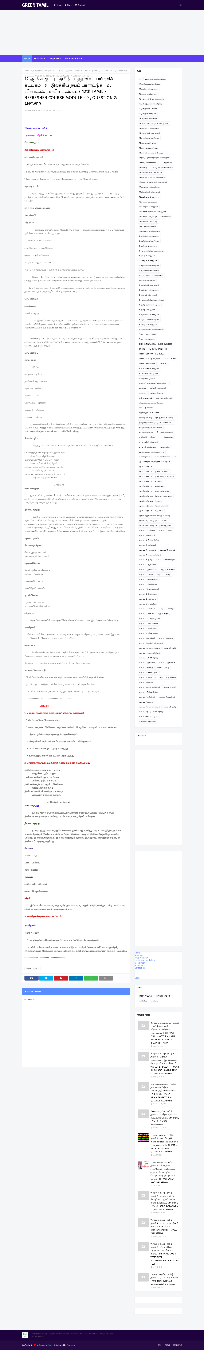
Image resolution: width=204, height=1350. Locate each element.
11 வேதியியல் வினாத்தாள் (162, 168)
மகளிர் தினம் (144, 457)
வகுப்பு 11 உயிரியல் (147, 530)
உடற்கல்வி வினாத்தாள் (148, 373)
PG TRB (142, 349)
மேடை (165, 521)
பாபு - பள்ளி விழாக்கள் (148, 442)
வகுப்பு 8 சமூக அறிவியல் (149, 687)
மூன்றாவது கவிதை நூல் (148, 521)
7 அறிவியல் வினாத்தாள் (149, 266)
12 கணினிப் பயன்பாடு (148, 221)
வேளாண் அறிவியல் (147, 722)
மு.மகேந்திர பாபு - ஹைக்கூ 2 (151, 511)
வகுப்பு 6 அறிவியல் (147, 535)
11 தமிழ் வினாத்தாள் (147, 163)
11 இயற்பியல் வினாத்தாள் (149, 133)
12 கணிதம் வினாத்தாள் (148, 207)
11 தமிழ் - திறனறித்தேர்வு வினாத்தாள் (154, 158)
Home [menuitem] (27, 58)
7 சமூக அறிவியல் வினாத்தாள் (151, 275)
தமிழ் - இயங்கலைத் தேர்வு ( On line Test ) (156, 422)
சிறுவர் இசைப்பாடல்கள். (149, 413)
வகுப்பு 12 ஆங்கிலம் (147, 599)
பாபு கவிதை (165, 447)
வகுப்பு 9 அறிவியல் (147, 697)
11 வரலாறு (143, 168)
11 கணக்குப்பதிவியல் (148, 143)
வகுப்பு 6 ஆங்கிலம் (147, 638)
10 (140, 79)
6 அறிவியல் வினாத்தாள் (149, 236)
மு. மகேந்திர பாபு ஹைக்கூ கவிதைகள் (154, 462)
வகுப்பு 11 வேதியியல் (148, 584)
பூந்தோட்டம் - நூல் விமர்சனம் (151, 452)
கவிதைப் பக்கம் (145, 398)
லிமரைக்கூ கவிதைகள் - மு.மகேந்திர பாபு (156, 525)
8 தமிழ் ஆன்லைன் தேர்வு (149, 305)
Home (58, 5)
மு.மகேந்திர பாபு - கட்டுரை (150, 481)
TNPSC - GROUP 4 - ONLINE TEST (152, 354)
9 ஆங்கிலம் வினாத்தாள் (149, 320)
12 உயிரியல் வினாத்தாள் (149, 197)
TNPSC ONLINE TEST (147, 364)
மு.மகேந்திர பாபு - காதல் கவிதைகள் (154, 491)
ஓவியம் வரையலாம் (158, 388)
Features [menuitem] (38, 58)
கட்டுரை (142, 393)
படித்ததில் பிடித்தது (147, 437)
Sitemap (138, 955)
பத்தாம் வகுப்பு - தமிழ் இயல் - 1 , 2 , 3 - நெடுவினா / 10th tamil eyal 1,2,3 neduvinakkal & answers (164, 1279)
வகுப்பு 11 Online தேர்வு (165, 560)
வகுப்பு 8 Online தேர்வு (148, 673)
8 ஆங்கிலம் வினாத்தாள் (149, 290)
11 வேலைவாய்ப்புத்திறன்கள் (150, 172)
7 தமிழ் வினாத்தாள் (147, 280)
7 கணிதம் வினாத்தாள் (148, 261)
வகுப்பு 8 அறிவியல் (147, 677)
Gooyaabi (71, 1345)
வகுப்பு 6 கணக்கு (166, 638)
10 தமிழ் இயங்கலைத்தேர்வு (150, 104)
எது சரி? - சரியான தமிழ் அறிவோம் (153, 383)
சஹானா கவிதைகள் (164, 398)
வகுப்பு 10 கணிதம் (167, 550)
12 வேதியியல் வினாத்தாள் (150, 231)
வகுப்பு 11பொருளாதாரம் (149, 589)
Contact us (140, 968)
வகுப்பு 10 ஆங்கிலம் (147, 550)
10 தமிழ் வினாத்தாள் (147, 114)
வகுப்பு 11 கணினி (146, 574)
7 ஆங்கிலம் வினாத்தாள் (149, 270)
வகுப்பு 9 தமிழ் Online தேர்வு (151, 712)
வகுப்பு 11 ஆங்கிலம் (147, 565)
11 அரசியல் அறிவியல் (148, 119)
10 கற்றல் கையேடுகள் (148, 94)
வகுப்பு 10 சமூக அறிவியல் (150, 555)
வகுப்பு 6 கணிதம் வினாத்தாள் (151, 643)
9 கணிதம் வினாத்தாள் (148, 324)
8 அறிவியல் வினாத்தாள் (149, 285)
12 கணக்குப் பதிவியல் (148, 202)
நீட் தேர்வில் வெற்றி (165, 432)
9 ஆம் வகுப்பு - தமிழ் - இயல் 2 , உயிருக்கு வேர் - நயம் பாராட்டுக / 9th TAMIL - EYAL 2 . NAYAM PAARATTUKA (164, 1118)
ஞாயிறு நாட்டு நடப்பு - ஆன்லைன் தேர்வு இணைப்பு (156, 418)
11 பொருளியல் (166, 163)
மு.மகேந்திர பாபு (146, 467)
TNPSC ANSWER (170, 359)
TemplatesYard (45, 1345)
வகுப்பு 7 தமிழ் (163, 668)
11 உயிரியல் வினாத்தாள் (149, 138)
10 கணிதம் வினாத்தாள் (148, 89)
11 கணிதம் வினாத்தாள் (148, 148)
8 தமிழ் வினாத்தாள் (147, 310)
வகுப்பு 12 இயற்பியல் (148, 604)
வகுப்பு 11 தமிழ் (163, 574)
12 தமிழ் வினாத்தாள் (147, 226)
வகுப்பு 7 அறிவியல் (147, 663)
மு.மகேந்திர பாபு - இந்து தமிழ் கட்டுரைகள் (156, 476)
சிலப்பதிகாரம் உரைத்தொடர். (151, 403)
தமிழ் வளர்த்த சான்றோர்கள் (150, 427)
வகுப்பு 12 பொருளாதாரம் (149, 619)
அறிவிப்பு (163, 364)
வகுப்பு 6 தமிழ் (170, 648)
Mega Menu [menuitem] (55, 58)
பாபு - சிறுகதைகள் (166, 437)
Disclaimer (140, 963)
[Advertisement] (102, 32)
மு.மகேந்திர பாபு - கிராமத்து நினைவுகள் (155, 496)
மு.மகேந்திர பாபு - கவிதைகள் (151, 486)
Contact (80, 5)
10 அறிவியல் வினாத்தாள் (155, 79)
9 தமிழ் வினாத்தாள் (147, 339)
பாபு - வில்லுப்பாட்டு (147, 447)
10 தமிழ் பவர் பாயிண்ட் (148, 109)
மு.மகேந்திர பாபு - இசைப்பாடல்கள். (154, 472)
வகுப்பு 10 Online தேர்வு (149, 540)
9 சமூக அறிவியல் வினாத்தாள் (151, 329)
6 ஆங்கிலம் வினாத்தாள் (149, 241)
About (68, 5)
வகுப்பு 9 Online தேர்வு (148, 692)
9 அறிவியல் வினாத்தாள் (149, 315)
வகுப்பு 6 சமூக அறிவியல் (149, 648)
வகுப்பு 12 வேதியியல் (148, 594)
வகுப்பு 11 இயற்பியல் (148, 570)
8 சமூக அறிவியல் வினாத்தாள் (151, 300)
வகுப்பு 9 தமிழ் (170, 707)
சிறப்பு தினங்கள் (146, 408)
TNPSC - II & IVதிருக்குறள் (149, 359)
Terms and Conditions (145, 960)
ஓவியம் (142, 388)
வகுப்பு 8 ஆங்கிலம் (168, 677)
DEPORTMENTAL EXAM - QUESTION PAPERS (155, 344)
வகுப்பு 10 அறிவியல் (147, 545)
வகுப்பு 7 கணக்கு (146, 668)
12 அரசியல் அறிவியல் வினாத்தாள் (153, 182)
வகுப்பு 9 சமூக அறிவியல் (149, 707)
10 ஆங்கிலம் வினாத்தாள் (149, 84)
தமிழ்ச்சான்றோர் (146, 432)
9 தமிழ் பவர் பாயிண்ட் (148, 334)
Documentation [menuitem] (72, 58)
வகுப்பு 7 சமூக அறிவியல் (149, 653)
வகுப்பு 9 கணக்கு (146, 702)
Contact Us (177, 1345)
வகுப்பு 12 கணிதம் (166, 609)
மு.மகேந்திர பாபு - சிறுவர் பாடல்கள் (154, 506)
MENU (137, 978)
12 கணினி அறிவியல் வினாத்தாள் (152, 212)
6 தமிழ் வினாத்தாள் (147, 256)
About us (139, 965)
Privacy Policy (141, 958)
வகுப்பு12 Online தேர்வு (148, 717)
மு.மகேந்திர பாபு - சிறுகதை (150, 501)
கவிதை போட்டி (156, 393)
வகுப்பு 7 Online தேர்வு (148, 658)
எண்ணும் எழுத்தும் (147, 378)
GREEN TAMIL (35, 5)
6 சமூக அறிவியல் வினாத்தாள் (151, 251)
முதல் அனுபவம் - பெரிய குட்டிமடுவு (154, 516)
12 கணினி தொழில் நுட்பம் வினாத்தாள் (155, 217)
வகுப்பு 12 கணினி (146, 614)
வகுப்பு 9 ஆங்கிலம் (167, 697)
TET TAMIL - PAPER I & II (158, 349)
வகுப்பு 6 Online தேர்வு (148, 633)
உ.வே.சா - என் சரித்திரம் (149, 369)
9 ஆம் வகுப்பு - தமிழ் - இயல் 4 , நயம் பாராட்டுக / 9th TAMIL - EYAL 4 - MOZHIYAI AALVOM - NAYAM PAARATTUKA (164, 1227)
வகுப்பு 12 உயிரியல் (147, 609)
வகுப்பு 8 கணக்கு (146, 682)
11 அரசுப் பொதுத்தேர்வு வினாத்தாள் (153, 123)
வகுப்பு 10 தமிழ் (145, 560)
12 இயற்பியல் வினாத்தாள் (149, 192)
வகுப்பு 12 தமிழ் (37, 71)
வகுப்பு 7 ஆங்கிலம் (167, 663)
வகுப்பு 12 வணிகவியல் (148, 623)
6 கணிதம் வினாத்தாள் (148, 246)
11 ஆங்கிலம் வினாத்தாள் (149, 128)
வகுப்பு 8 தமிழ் (170, 687)
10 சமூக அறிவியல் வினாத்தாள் (152, 99)
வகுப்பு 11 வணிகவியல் (148, 579)
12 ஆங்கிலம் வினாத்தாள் (149, 187)
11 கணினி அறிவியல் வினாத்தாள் (152, 153)
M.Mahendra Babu (34, 110)
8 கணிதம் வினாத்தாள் (148, 295)
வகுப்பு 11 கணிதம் (168, 570)
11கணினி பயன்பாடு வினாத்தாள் (152, 177)
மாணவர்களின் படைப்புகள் (165, 457)
